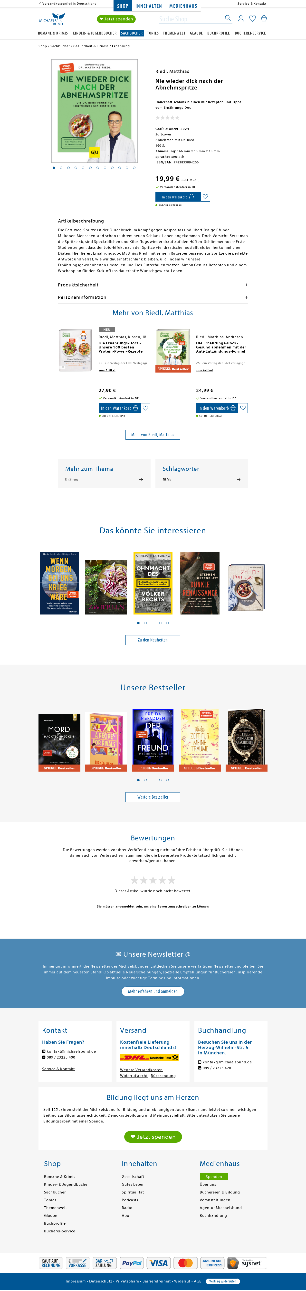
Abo (125, 1215)
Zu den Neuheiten (153, 640)
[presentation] (59, 345)
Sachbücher (132, 33)
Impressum (76, 1281)
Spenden (214, 1177)
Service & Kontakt (252, 3)
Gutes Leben (133, 1184)
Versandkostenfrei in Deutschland (69, 3)
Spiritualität (133, 1192)
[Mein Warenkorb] (264, 18)
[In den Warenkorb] (178, 197)
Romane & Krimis (53, 33)
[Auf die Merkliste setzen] (205, 197)
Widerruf (182, 1281)
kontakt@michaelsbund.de (71, 1051)
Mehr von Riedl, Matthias (152, 434)
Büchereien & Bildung (220, 1192)
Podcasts (130, 1200)
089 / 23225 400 (61, 1057)
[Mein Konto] (240, 18)
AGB (198, 1281)
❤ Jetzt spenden (116, 19)
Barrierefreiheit (157, 1281)
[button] (138, 623)
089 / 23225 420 (217, 1068)
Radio (127, 1208)
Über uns (208, 1184)
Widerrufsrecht (134, 1076)
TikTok (167, 479)
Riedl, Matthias (172, 71)
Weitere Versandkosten (141, 1070)
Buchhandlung (213, 1215)
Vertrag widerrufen (223, 1281)
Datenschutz (100, 1281)
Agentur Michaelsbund (221, 1208)
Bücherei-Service (250, 33)
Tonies (153, 33)
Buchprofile (218, 33)
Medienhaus (183, 6)
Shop (122, 6)
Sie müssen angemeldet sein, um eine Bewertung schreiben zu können (153, 906)
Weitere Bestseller (153, 797)
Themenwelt (174, 33)
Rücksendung (163, 1076)
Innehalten (148, 6)
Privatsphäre (127, 1281)
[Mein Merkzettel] (252, 18)
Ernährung (72, 479)
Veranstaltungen (215, 1200)
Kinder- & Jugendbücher (95, 33)
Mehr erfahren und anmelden (153, 991)
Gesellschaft (133, 1177)
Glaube (196, 33)
